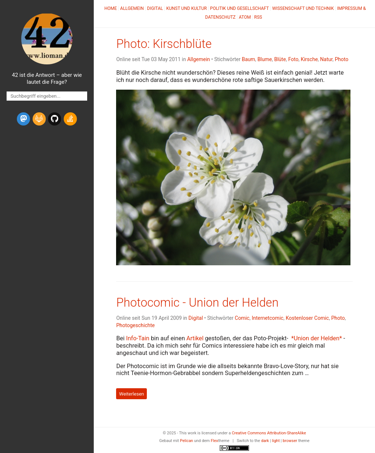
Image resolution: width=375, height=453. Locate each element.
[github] (54, 119)
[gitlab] (39, 119)
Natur (326, 59)
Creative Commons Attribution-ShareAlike (269, 433)
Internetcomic (267, 318)
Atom (245, 17)
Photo (341, 59)
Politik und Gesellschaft (239, 8)
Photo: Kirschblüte (163, 44)
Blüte (280, 59)
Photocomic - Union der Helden (197, 303)
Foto (293, 59)
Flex (214, 440)
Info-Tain (137, 338)
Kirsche (309, 59)
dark (265, 440)
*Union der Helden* (316, 338)
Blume (264, 59)
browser (290, 440)
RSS (258, 17)
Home (110, 8)
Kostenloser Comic (307, 318)
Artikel (195, 338)
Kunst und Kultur (186, 8)
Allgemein (132, 8)
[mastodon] (23, 119)
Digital (155, 8)
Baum (248, 59)
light (276, 440)
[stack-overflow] (70, 119)
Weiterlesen (131, 394)
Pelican (186, 440)
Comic (242, 318)
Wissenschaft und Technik (303, 8)
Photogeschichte (135, 325)
